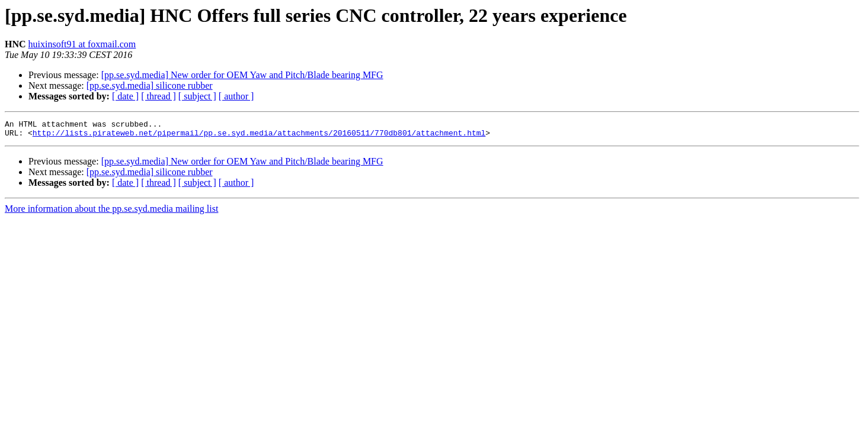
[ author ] (236, 96)
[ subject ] (197, 96)
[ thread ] (158, 96)
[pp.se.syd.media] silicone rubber (150, 85)
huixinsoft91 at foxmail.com (82, 44)
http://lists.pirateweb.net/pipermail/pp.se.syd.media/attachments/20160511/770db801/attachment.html (259, 136)
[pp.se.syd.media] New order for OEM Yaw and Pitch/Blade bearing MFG (242, 75)
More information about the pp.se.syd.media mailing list (111, 212)
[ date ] (125, 96)
